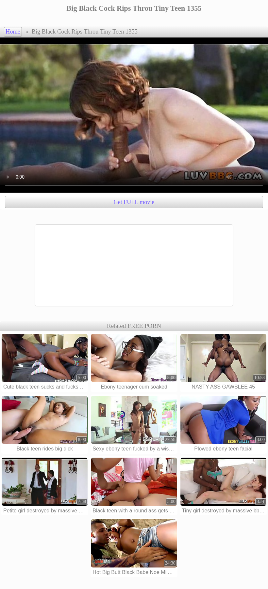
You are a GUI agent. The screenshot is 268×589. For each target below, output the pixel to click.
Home (13, 31)
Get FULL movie (134, 202)
